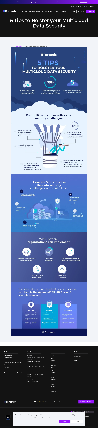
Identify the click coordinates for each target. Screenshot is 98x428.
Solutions (32, 11)
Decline (77, 421)
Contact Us (79, 6)
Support (56, 11)
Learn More (83, 2)
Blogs (72, 6)
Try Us (90, 11)
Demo (80, 11)
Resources (48, 11)
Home (12, 46)
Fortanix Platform (8, 355)
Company (63, 11)
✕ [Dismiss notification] (95, 2)
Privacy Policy (71, 415)
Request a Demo (85, 401)
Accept (64, 421)
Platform (24, 11)
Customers (39, 11)
